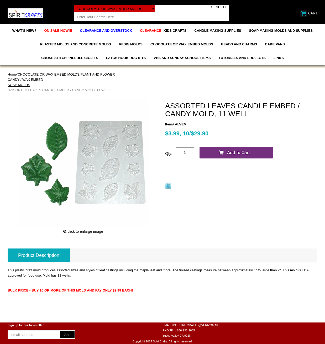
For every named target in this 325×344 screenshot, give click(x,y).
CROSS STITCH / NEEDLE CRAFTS (69, 58)
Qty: (168, 153)
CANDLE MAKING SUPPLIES (217, 31)
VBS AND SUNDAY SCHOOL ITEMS (182, 58)
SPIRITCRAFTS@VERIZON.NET (199, 325)
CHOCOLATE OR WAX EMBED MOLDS (181, 44)
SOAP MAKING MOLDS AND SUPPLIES (281, 31)
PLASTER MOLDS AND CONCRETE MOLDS (75, 44)
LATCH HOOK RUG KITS (126, 58)
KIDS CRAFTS (163, 31)
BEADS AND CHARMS (239, 44)
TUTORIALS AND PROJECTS (242, 58)
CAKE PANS (275, 44)
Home (12, 74)
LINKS (279, 58)
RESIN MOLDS (131, 44)
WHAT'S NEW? (24, 31)
